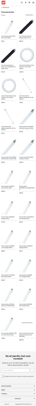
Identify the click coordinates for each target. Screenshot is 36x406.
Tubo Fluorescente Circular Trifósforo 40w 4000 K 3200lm (26, 66)
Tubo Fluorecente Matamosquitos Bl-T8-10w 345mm (8, 128)
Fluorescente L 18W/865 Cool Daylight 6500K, (25, 275)
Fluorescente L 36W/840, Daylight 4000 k (26, 246)
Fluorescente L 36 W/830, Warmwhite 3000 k (8, 275)
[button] (6, 404)
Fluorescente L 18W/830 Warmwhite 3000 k (25, 305)
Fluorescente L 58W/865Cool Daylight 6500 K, (26, 187)
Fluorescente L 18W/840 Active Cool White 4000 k (8, 305)
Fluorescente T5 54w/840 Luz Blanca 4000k (26, 158)
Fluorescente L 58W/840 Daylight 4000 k (7, 217)
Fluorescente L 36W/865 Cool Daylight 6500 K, (7, 246)
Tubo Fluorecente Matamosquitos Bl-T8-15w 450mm (26, 97)
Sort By (27, 15)
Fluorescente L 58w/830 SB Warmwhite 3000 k (26, 217)
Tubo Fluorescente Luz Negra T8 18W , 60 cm (25, 37)
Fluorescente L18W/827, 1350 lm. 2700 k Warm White (9, 334)
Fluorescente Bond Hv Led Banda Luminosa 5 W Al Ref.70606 (26, 334)
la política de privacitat (28, 376)
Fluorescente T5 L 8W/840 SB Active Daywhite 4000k (26, 127)
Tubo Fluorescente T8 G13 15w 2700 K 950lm (8, 37)
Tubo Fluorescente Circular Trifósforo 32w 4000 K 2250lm (8, 97)
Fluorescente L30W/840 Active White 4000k (7, 187)
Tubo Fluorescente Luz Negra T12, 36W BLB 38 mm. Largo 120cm (8, 66)
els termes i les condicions (15, 376)
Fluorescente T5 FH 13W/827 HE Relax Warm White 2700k (8, 158)
